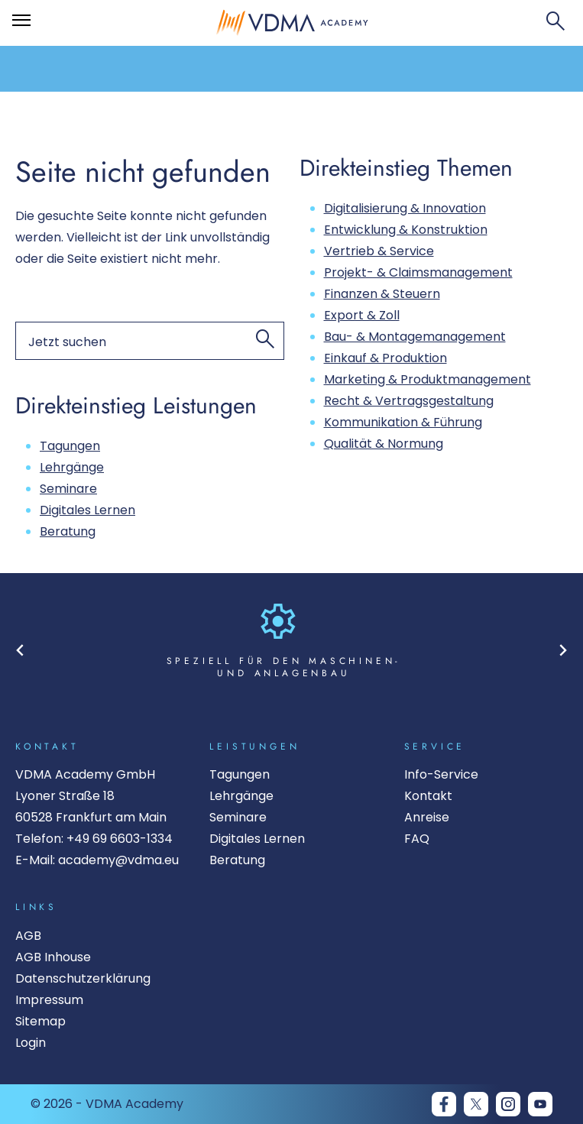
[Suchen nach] (149, 341)
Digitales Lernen (87, 510)
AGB (28, 935)
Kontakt (428, 796)
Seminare (68, 488)
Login (30, 1042)
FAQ (416, 838)
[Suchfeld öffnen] (555, 23)
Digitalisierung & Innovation (405, 208)
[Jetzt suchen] (265, 341)
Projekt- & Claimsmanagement (418, 272)
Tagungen (70, 446)
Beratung (68, 531)
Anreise (426, 817)
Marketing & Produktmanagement (427, 379)
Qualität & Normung (383, 443)
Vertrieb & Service (379, 251)
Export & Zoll (362, 315)
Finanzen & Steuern (382, 294)
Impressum (49, 1000)
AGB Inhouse (53, 957)
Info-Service (441, 774)
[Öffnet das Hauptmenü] (21, 21)
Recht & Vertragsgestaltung (409, 401)
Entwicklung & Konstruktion (405, 229)
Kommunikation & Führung (403, 422)
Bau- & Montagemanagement (415, 336)
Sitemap (40, 1021)
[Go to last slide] (20, 650)
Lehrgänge (72, 467)
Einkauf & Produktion (385, 358)
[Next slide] (562, 650)
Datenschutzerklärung (83, 978)
